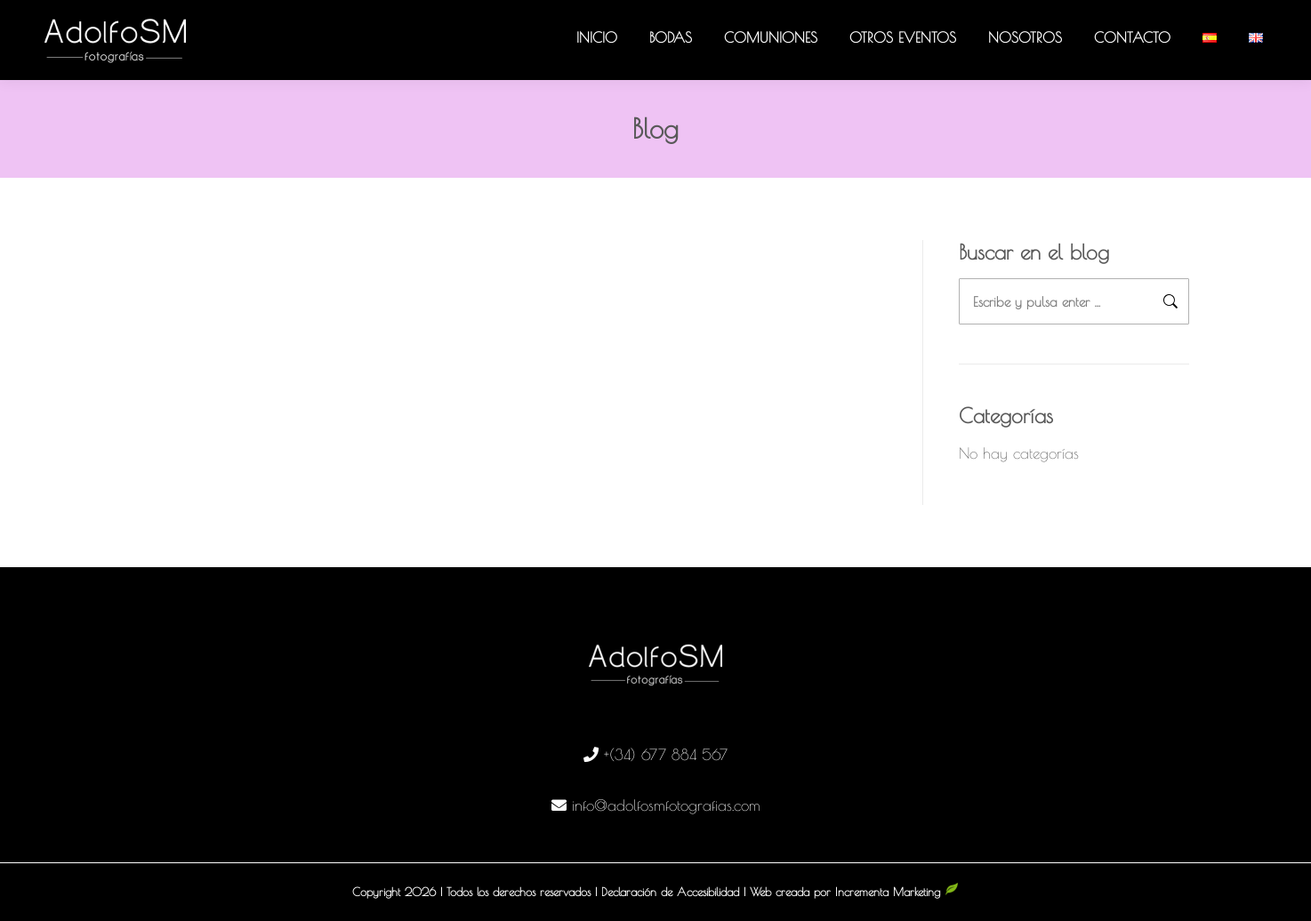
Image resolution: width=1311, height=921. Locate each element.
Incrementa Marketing (897, 892)
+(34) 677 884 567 (666, 755)
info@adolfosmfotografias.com (666, 805)
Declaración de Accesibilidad (670, 892)
